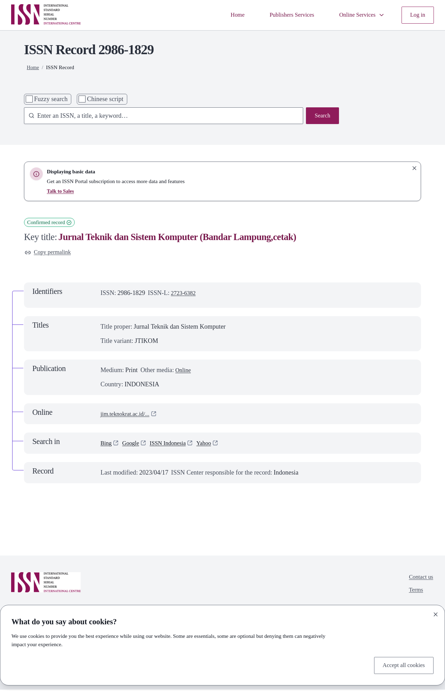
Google (132, 444)
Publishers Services (283, 14)
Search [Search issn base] (321, 116)
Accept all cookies (401, 664)
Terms (414, 593)
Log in (416, 14)
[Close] (435, 613)
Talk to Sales (61, 191)
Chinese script (105, 99)
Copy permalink (50, 252)
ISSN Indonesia (173, 444)
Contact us (419, 579)
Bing (106, 444)
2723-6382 (185, 294)
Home (226, 14)
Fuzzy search (50, 99)
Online (184, 371)
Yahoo (212, 444)
